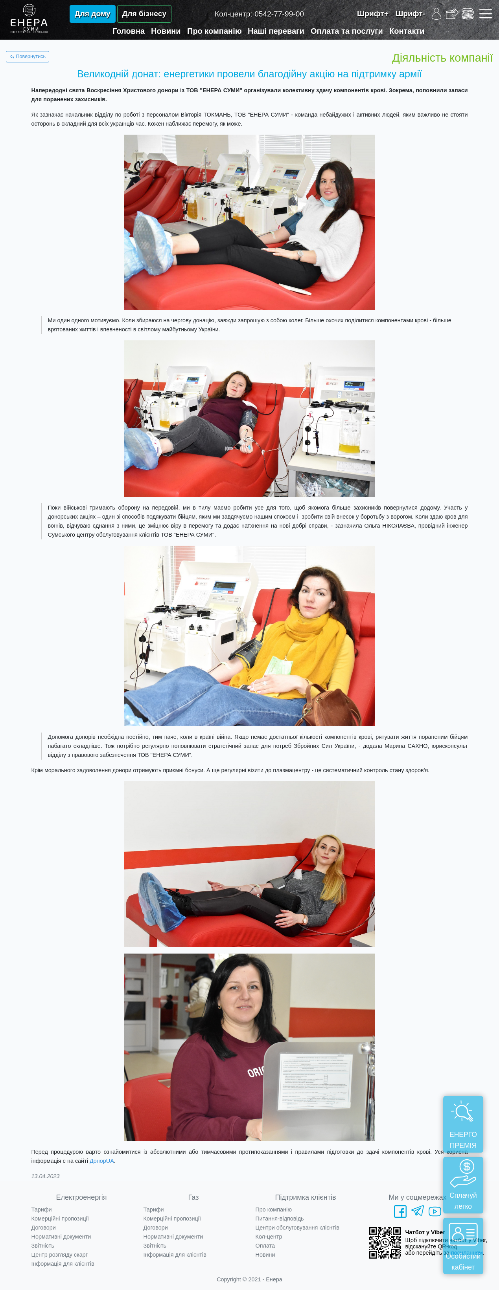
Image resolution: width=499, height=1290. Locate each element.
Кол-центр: (259, 14)
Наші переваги (276, 31)
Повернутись (27, 56)
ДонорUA (102, 1161)
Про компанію (214, 31)
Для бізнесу (144, 13)
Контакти (407, 31)
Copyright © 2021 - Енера (249, 1279)
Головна (128, 31)
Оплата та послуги (347, 31)
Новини (166, 31)
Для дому (92, 13)
